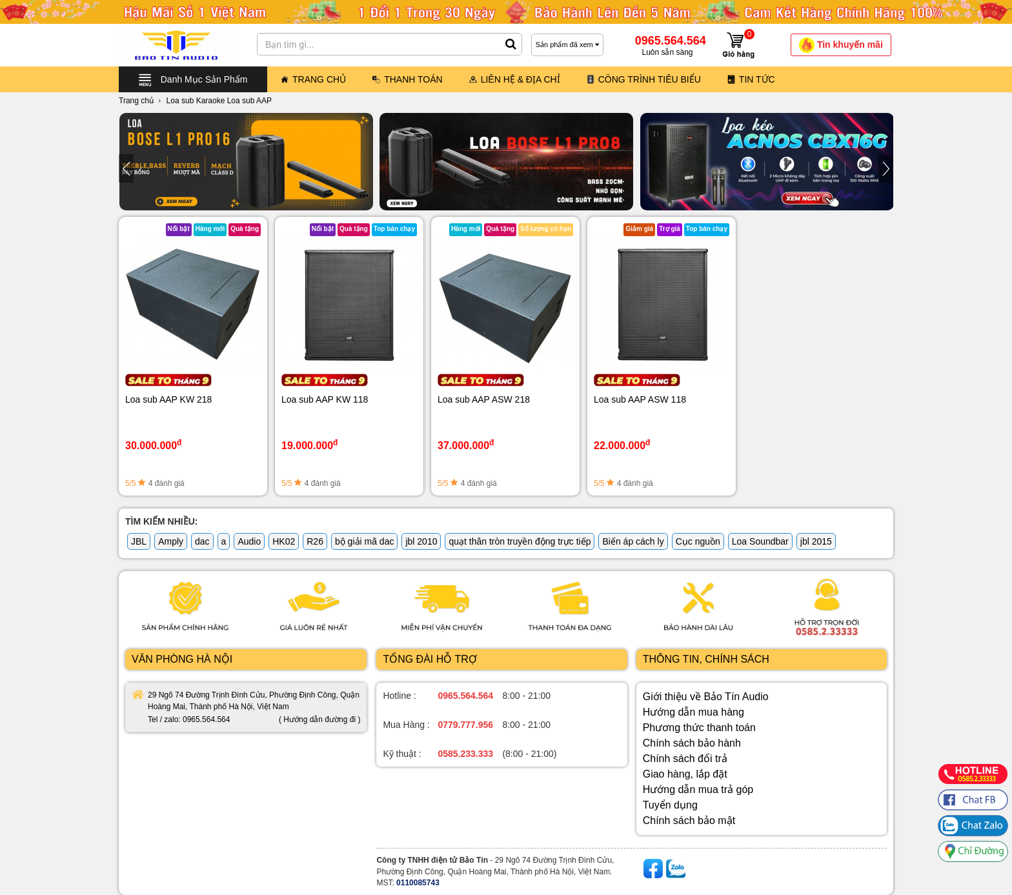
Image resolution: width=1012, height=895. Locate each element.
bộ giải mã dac (364, 541)
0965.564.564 (465, 695)
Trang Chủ (313, 79)
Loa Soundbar (760, 541)
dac (202, 541)
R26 (315, 541)
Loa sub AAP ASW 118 (640, 399)
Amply (170, 541)
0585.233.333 (465, 754)
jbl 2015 (816, 541)
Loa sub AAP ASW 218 (484, 399)
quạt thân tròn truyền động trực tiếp (520, 541)
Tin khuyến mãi (841, 45)
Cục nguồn (698, 541)
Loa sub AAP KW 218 (168, 399)
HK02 (283, 541)
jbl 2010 (421, 541)
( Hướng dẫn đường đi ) (319, 719)
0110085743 (418, 882)
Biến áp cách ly (632, 541)
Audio (249, 541)
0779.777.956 (465, 724)
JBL (139, 541)
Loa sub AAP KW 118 (324, 399)
